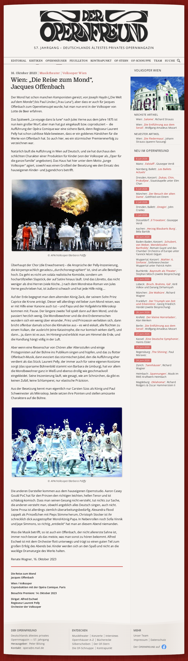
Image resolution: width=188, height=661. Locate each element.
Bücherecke (104, 640)
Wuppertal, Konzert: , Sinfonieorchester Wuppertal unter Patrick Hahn (154, 262)
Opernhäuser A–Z (83, 640)
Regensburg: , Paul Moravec (155, 354)
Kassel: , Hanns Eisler (157, 340)
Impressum (141, 640)
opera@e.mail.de (33, 648)
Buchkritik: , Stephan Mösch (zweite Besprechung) (158, 272)
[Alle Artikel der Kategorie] (157, 93)
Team (158, 60)
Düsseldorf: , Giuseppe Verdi (157, 222)
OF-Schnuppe (141, 60)
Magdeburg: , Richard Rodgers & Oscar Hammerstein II (156, 384)
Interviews (112, 635)
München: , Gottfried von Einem (155, 195)
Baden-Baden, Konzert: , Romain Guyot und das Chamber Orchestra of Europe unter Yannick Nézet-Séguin (157, 248)
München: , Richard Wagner (155, 294)
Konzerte (97, 635)
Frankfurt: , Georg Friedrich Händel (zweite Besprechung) (155, 304)
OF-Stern (121, 60)
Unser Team (140, 635)
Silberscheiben (81, 644)
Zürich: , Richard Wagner (153, 367)
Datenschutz (158, 640)
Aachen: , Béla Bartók (156, 230)
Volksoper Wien (74, 73)
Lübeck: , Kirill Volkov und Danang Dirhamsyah (156, 286)
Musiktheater (49, 73)
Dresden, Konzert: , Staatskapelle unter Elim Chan (157, 180)
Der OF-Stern (102, 644)
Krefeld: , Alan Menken (156, 319)
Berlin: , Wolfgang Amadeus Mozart (156, 327)
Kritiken (36, 60)
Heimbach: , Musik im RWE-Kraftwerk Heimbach (157, 375)
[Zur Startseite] (94, 26)
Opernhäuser (56, 60)
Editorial (18, 60)
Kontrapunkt (101, 60)
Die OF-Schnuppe (83, 648)
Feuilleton (79, 60)
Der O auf (146, 647)
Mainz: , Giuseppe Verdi (155, 163)
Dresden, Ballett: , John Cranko (154, 209)
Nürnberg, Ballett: (153, 171)
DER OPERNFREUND (24, 630)
